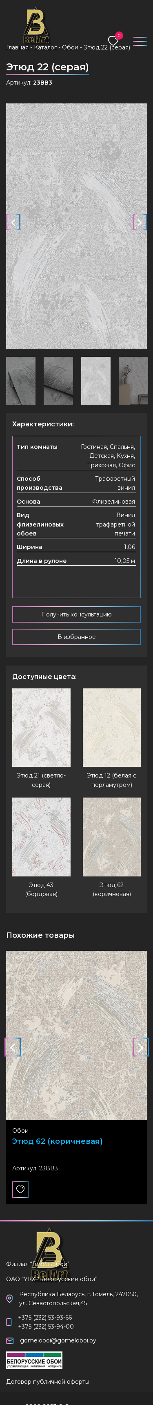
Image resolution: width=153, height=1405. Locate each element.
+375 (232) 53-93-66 (45, 1317)
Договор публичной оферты (47, 1381)
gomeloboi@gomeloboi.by (58, 1340)
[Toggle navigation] (137, 39)
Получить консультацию (76, 614)
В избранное (77, 637)
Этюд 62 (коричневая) (57, 1142)
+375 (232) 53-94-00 (46, 1326)
